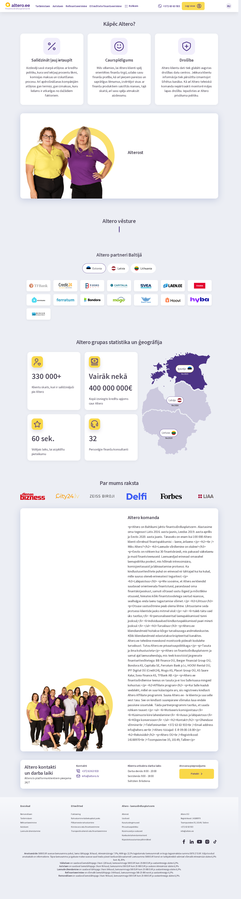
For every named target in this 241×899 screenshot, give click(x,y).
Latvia (118, 268)
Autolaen (58, 6)
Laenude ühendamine (30, 831)
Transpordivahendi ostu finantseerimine (89, 831)
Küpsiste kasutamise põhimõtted (136, 840)
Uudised (125, 818)
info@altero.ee (187, 831)
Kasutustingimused (130, 823)
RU (229, 6)
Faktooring (76, 814)
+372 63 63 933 (187, 827)
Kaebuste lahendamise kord (134, 835)
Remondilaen (26, 814)
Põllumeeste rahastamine (82, 823)
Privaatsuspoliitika (130, 827)
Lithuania (144, 268)
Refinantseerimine (76, 6)
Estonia (93, 268)
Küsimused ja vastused (132, 831)
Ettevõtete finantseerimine (106, 6)
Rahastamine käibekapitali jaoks (85, 818)
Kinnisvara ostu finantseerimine (85, 827)
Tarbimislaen (42, 6)
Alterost (125, 814)
